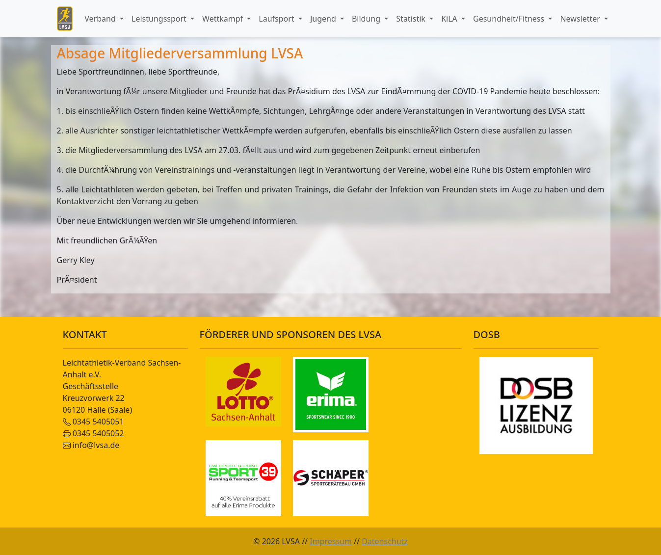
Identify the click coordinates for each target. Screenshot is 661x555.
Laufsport (277, 18)
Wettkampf (223, 18)
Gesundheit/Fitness (509, 18)
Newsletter (581, 18)
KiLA (450, 18)
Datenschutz (385, 541)
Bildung (367, 18)
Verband (101, 18)
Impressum (331, 541)
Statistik (411, 18)
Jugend (324, 18)
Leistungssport (160, 18)
